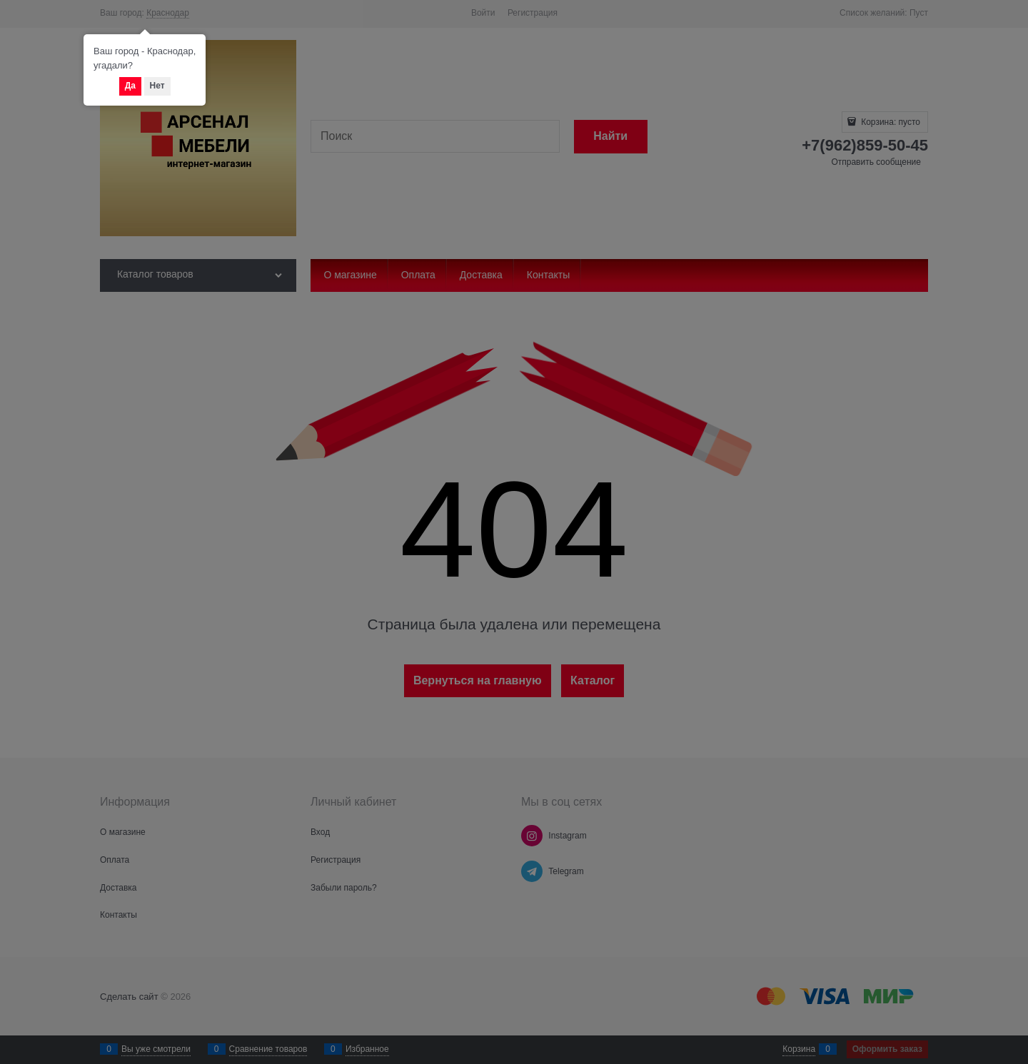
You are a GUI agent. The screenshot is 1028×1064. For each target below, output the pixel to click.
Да (130, 86)
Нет (157, 86)
